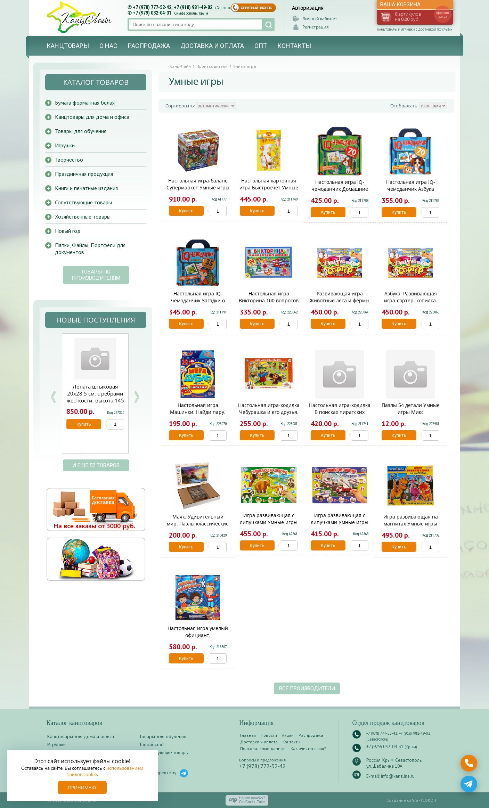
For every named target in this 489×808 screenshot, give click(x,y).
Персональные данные (263, 748)
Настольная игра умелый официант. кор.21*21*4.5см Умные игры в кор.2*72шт (198, 638)
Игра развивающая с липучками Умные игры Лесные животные (269, 522)
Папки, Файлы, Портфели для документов (90, 248)
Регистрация (315, 27)
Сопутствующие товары (83, 202)
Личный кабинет (319, 19)
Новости (269, 735)
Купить (186, 210)
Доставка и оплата (212, 45)
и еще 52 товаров (96, 465)
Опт (260, 45)
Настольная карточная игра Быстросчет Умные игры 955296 (268, 187)
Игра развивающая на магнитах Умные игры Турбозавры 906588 (410, 523)
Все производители (307, 688)
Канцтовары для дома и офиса (92, 116)
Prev (53, 397)
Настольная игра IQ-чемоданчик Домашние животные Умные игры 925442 (339, 192)
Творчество (69, 159)
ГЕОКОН (428, 800)
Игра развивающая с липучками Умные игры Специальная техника (339, 522)
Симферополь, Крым (191, 13)
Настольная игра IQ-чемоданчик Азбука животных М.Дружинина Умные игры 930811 (410, 192)
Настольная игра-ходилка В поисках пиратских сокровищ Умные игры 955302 (339, 415)
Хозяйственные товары (83, 216)
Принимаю (82, 787)
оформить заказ (442, 14)
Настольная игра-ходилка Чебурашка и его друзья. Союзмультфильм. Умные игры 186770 (269, 415)
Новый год (68, 230)
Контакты (294, 45)
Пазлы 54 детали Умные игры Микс (411, 408)
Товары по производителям (96, 275)
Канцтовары (68, 45)
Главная (248, 735)
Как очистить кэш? (308, 748)
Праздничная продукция (84, 173)
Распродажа (149, 45)
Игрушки (65, 145)
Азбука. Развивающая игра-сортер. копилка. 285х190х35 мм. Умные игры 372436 (410, 304)
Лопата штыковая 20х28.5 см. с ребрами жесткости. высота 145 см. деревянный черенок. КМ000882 (95, 400)
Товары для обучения (80, 131)
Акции (288, 735)
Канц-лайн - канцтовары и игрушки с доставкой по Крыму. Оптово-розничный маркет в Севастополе (80, 17)
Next (136, 397)
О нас (108, 45)
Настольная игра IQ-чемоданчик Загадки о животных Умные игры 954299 (198, 304)
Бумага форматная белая (85, 102)
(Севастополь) (227, 8)
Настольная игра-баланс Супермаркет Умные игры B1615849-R (197, 187)
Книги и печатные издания (86, 188)
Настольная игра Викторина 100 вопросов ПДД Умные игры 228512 (269, 300)
